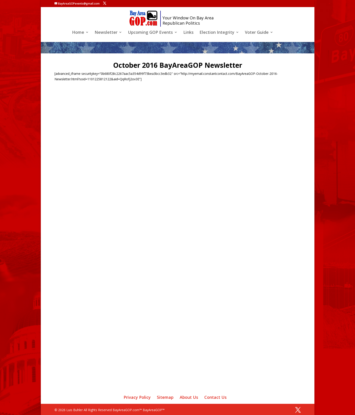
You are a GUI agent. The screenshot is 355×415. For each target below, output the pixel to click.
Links (188, 33)
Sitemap (165, 397)
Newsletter (106, 33)
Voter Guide (257, 33)
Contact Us (215, 397)
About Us (189, 397)
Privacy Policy (137, 397)
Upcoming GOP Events (150, 33)
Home (78, 33)
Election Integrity (217, 33)
